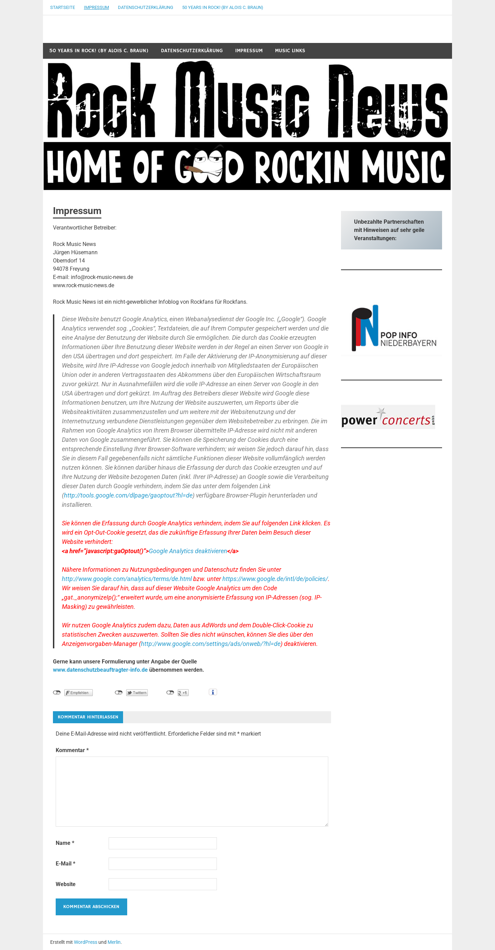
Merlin (114, 942)
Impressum (96, 7)
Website (66, 884)
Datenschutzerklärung (145, 7)
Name (65, 843)
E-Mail (65, 863)
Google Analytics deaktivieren (188, 551)
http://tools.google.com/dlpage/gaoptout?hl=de (128, 495)
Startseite (62, 7)
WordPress (85, 942)
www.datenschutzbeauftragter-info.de (100, 670)
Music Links (290, 50)
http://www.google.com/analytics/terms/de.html (127, 578)
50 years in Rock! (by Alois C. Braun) (222, 7)
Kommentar (72, 750)
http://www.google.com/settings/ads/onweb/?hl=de (210, 643)
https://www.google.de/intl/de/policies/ (275, 578)
